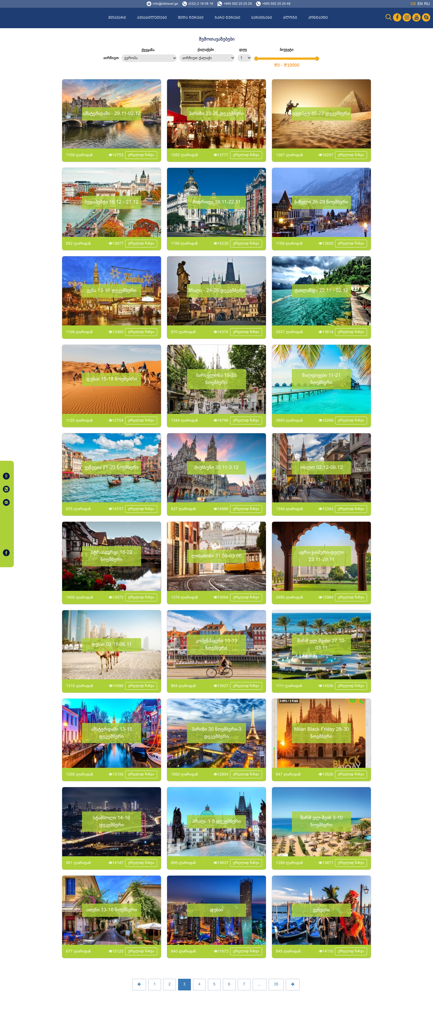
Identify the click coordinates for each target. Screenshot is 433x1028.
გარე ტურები (227, 18)
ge (413, 4)
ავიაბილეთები (152, 18)
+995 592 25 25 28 (237, 4)
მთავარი (117, 18)
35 (276, 984)
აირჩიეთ (111, 58)
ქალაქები (205, 50)
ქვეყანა (147, 50)
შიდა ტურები (191, 18)
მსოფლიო (149, 58)
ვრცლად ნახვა (141, 155)
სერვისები (261, 18)
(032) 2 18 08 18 (200, 4)
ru (427, 4)
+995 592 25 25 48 (276, 4)
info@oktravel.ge (165, 4)
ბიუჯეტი (287, 50)
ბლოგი (290, 18)
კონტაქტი (318, 18)
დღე (243, 50)
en (420, 4)
